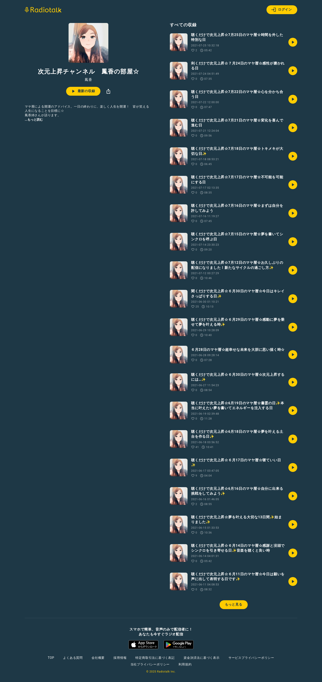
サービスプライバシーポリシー (251, 657)
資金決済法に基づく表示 (202, 657)
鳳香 (88, 80)
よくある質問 (73, 657)
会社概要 (98, 657)
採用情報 (119, 657)
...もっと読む (34, 119)
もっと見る (233, 604)
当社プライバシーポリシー (150, 664)
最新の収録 (83, 91)
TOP (51, 657)
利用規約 (185, 664)
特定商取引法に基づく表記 (155, 657)
